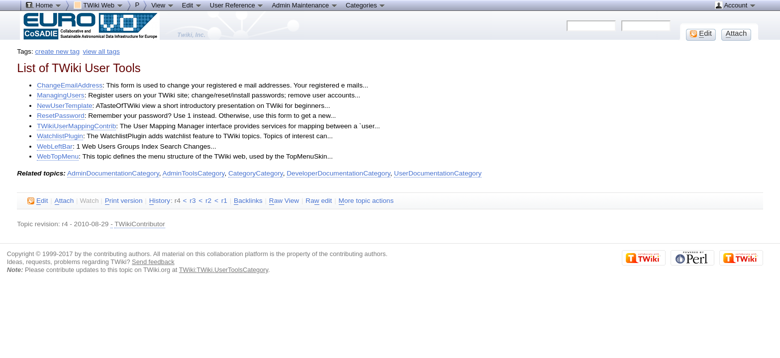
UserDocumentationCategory (438, 173)
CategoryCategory (255, 173)
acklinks (248, 201)
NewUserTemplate (64, 105)
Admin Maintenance (305, 5)
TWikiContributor (139, 224)
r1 (224, 200)
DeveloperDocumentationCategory (338, 173)
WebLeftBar (55, 146)
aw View (284, 201)
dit (37, 201)
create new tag (57, 51)
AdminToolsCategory (194, 173)
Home (44, 5)
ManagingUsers (61, 95)
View (162, 5)
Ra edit (318, 201)
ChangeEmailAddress (69, 85)
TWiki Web (98, 5)
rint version (124, 201)
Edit (192, 5)
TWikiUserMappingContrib (76, 126)
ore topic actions (366, 201)
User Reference (237, 5)
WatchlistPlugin (60, 136)
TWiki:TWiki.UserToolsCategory (223, 269)
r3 (192, 200)
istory (159, 201)
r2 (208, 200)
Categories (366, 5)
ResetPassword (61, 115)
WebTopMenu (58, 156)
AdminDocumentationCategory (113, 173)
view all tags (101, 51)
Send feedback (153, 262)
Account (735, 5)
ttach (64, 201)
